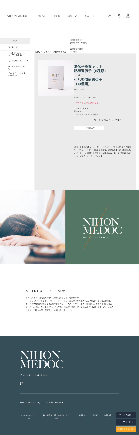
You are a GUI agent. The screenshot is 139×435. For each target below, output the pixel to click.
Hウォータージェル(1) (16, 67)
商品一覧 (57, 16)
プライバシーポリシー (28, 417)
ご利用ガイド (82, 417)
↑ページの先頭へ (126, 414)
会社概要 (95, 417)
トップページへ (126, 422)
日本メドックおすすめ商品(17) (16, 74)
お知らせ (86, 16)
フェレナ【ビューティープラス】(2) (16, 53)
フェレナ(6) (13, 47)
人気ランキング (72, 16)
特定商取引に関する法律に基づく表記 (57, 417)
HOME (37, 52)
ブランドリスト (42, 16)
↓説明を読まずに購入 (126, 429)
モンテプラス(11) (15, 60)
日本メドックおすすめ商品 (55, 52)
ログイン (110, 120)
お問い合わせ (108, 417)
